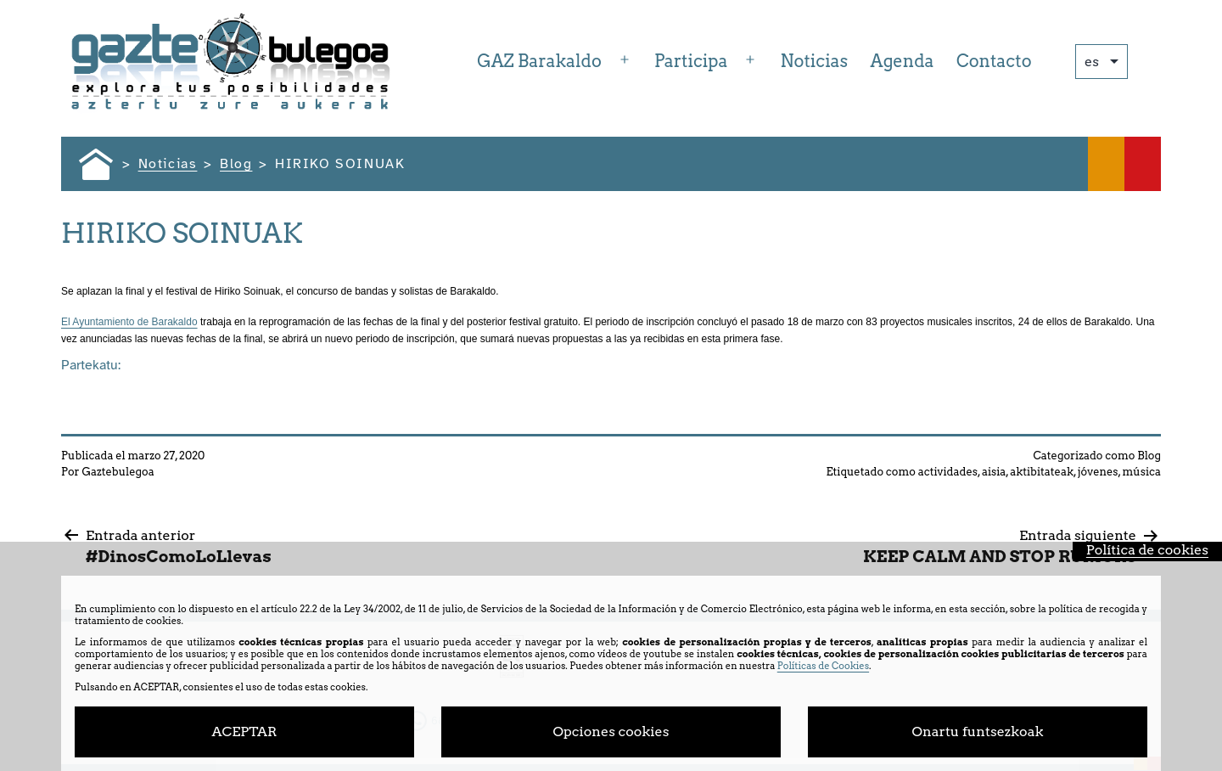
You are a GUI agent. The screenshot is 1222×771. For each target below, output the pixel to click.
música (1141, 471)
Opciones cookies (611, 731)
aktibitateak (1041, 471)
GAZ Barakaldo (539, 61)
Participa (690, 61)
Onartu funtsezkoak (978, 731)
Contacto (994, 61)
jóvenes (1098, 471)
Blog (1149, 455)
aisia (994, 471)
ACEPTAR (244, 731)
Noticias (815, 61)
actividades (948, 471)
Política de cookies (1147, 550)
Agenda (902, 61)
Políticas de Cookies (823, 666)
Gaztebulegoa (117, 471)
